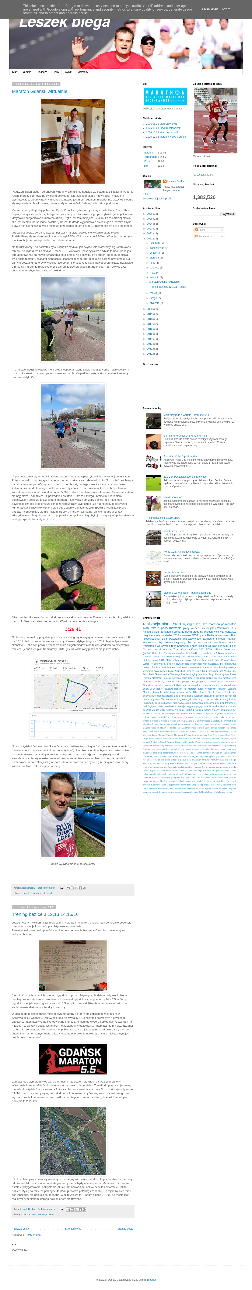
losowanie (154, 767)
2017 (150, 324)
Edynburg (208, 638)
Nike (218, 660)
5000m (210, 649)
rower (145, 781)
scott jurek (190, 781)
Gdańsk (197, 660)
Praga (145, 738)
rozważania (230, 653)
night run (202, 770)
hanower (206, 760)
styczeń (146, 785)
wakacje (232, 667)
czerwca (155, 267)
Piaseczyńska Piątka (225, 674)
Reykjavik (167, 738)
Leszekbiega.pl (204, 174)
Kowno (146, 731)
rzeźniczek (167, 685)
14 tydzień (228, 713)
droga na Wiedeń (203, 631)
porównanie (165, 777)
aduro (234, 742)
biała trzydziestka (213, 745)
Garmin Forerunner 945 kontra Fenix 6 (185, 435)
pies (217, 703)
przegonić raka (178, 777)
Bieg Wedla (225, 671)
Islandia (200, 728)
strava (229, 781)
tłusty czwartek (224, 785)
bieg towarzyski (165, 695)
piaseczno (209, 703)
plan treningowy (228, 703)
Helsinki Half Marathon (179, 728)
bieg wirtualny (172, 749)
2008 (190, 717)
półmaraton (228, 624)
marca (154, 293)
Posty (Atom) (33, 1234)
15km (145, 688)
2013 (150, 343)
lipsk (183, 656)
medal (233, 767)
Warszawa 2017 (226, 628)
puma (220, 681)
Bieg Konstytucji (180, 645)
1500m (153, 717)
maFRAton (218, 653)
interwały (214, 760)
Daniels (146, 728)
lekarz (223, 763)
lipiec (229, 763)
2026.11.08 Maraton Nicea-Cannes (166, 136)
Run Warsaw (184, 738)
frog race (182, 699)
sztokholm (216, 667)
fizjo (234, 756)
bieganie (215, 749)
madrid (181, 767)
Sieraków (195, 738)
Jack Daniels (211, 728)
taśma (183, 785)
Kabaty (221, 728)
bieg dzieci (227, 745)
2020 (150, 309)
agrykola (176, 678)
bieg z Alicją (180, 695)
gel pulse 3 (194, 699)
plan (146, 628)
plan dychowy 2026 (213, 774)
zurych (205, 656)
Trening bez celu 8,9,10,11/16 (163, 517)
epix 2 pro (214, 756)
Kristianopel (165, 731)
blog (160, 753)
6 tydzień (154, 721)
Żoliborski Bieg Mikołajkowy (211, 792)
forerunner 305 (150, 760)
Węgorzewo (200, 742)
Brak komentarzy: (47, 887)
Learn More (210, 9)
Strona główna (73, 1228)
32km (222, 717)
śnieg (195, 792)
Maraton (148, 152)
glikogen (186, 681)
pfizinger (188, 774)
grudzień (205, 699)
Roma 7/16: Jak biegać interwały (182, 551)
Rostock (167, 678)
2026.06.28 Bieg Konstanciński (163, 128)
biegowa (147, 753)
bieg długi (180, 642)
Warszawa (230, 631)
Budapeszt (225, 724)
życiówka (192, 649)
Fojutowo (168, 688)
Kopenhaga (231, 728)
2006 (179, 717)
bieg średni (149, 635)
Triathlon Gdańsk (159, 742)
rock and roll (230, 777)
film (229, 756)
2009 (195, 717)
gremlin (147, 653)
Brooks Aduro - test (174, 572)
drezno (156, 756)
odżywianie (197, 703)
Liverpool (175, 731)
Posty (200, 229)
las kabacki (166, 703)
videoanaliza (180, 788)
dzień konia (172, 756)
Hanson (178, 688)
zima (205, 685)
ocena (227, 770)
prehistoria (158, 706)
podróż (203, 681)
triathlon (147, 660)
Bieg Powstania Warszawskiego (181, 638)
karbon (146, 763)
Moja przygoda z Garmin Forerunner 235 (187, 414)
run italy (152, 781)
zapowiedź (223, 788)
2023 (150, 228)
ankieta (184, 745)
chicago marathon (228, 753)
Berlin (159, 688)
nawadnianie (191, 770)
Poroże (219, 692)
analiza (177, 745)
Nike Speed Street (203, 692)
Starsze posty (125, 1228)
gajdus (161, 760)
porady (212, 681)
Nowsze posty (21, 1228)
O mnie (27, 72)
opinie (145, 774)
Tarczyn (156, 656)
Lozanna (232, 688)
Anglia (184, 721)
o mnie (187, 703)
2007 (185, 717)
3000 (183, 671)
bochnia (220, 695)
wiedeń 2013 (158, 710)
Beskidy (216, 721)
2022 (150, 233)
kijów (152, 763)
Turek (227, 692)
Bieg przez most (162, 724)
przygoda (190, 706)
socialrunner (209, 781)
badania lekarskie (197, 745)
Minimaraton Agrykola (202, 735)
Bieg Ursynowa (210, 671)
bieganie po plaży (228, 749)
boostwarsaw (169, 753)
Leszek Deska (175, 181)
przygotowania (203, 706)
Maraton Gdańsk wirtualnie (39, 91)
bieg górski (205, 645)
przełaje (181, 706)
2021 (150, 238)
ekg (193, 756)
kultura (173, 763)
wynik (215, 788)
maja (153, 272)
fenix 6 (224, 756)
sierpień (199, 781)
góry (189, 760)
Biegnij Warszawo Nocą (182, 724)
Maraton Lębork (152, 649)
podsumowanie (171, 628)
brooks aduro (188, 753)
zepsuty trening (158, 792)
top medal (205, 785)
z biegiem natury (202, 710)
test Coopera (193, 785)
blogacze (186, 663)
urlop (224, 667)
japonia (222, 699)
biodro (154, 753)
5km (146, 165)
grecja (167, 760)
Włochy (162, 663)
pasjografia (167, 774)
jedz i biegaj (230, 760)
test (184, 685)
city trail (232, 695)
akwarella (169, 745)
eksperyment (202, 756)
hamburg (148, 631)
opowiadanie (155, 774)
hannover (196, 760)
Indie (193, 728)
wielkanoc (191, 788)
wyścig (187, 624)
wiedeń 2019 (171, 635)
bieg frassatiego (158, 749)
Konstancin (210, 688)
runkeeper (172, 781)
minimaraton (169, 667)
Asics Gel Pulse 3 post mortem (181, 456)
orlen (233, 656)
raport (158, 685)
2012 (150, 348)
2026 (150, 213)
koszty (166, 763)
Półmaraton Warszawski (156, 645)
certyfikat (207, 753)
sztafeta (147, 656)
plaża (226, 774)
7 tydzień (163, 721)
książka (156, 703)
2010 (201, 717)
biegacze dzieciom (201, 749)
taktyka (177, 685)
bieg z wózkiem (195, 695)
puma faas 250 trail (195, 777)
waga (155, 660)
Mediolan (203, 674)
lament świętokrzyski (209, 763)
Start (14, 72)
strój (234, 781)
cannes (199, 753)
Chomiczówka (162, 674)
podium (233, 774)
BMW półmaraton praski (179, 660)
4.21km (190, 671)
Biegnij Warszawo (226, 649)
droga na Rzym (183, 631)
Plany (56, 72)
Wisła (191, 742)
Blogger (151, 1279)
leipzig (176, 656)
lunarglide (172, 767)
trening (232, 642)
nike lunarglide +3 (215, 770)
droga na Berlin (205, 635)
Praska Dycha (155, 738)
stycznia (155, 302)
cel (226, 695)
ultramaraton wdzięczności (162, 788)
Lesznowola (208, 660)
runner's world (222, 635)
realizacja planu (45, 1214)
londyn (195, 681)
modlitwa (170, 770)
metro (145, 770)
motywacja (178, 703)
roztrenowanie (194, 656)
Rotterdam (157, 653)
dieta (219, 656)
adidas (209, 742)
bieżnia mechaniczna (225, 678)
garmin (226, 656)
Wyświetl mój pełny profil (157, 198)
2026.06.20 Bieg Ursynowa (161, 123)
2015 (150, 333)
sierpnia (155, 257)
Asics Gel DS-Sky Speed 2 (199, 721)
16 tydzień (162, 717)
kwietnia (155, 277)
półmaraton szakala (215, 777)
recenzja (206, 667)
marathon (189, 767)
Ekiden (232, 645)
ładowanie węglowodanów (222, 685)
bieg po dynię (205, 653)
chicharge (147, 756)
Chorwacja (174, 674)
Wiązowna (166, 656)
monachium (180, 770)
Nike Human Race (221, 735)
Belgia (198, 671)
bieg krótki (191, 653)
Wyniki (68, 72)
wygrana (209, 788)
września (155, 252)
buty (193, 663)
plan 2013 (198, 774)
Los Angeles (208, 628)
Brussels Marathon (211, 724)
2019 (150, 314)
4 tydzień (230, 717)
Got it (226, 9)
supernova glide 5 (159, 785)
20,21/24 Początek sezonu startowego (185, 476)
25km (216, 717)
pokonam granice (151, 777)
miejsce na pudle (157, 770)
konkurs (159, 763)
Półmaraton (150, 156)
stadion (224, 706)
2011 (150, 353)
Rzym (233, 660)
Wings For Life (150, 663)
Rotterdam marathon (174, 653)
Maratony (83, 72)
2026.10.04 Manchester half (162, 132)
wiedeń (195, 628)
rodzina (215, 706)
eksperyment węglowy (207, 663)
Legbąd (194, 674)
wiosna (170, 710)
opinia (233, 770)
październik (178, 774)
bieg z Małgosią (196, 678)
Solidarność (205, 738)
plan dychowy (195, 642)
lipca (153, 262)
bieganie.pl (209, 695)
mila (161, 667)
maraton (27, 893)
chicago (215, 753)
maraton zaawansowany (219, 767)
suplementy (174, 785)
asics (184, 678)
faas (178, 681)
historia (214, 699)
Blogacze (42, 72)
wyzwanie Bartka (183, 710)
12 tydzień (208, 713)
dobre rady (148, 699)
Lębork (194, 645)
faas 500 (160, 699)
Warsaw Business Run (177, 742)
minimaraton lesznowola (189, 667)
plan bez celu (39, 893)
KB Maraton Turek (193, 688)
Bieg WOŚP (226, 721)
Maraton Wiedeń (173, 497)
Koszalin (221, 688)
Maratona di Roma (174, 531)
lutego (154, 298)
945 (178, 721)
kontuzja (147, 703)
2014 (150, 338)
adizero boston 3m (221, 742)
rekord (155, 628)
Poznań (225, 660)
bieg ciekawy (165, 642)
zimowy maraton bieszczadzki (179, 792)
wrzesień (200, 788)
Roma (175, 738)
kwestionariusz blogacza (188, 763)
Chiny (234, 724)
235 (211, 717)
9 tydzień (172, 721)
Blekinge (198, 724)
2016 (150, 329)
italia (222, 760)
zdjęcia (170, 671)
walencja (219, 631)
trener (213, 785)
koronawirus (230, 663)
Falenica (185, 674)
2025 (150, 218)
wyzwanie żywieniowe (154, 671)
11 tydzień (198, 713)
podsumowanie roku (215, 642)
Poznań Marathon (152, 678)
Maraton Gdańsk (188, 731)
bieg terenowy (174, 663)
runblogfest (162, 781)
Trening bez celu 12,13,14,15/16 (45, 914)
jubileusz (231, 699)
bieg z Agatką (186, 749)
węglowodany (195, 685)
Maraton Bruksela (152, 692)
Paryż (212, 674)
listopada (155, 242)
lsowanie (163, 767)
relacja (160, 635)
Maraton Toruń (203, 731)
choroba (170, 681)
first (221, 663)
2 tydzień (172, 717)
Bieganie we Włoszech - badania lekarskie (187, 592)
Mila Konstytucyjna (174, 692)
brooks (178, 753)
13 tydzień (218, 713)
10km (147, 161)
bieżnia (209, 678)
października (157, 247)
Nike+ (233, 735)
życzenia (228, 792)
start (49, 893)
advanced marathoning (153, 745)
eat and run (184, 756)
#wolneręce (170, 713)
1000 (213, 656)
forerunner (171, 699)
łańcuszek (159, 713)
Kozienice (154, 731)
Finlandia (155, 728)
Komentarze (203, 236)
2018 (150, 319)
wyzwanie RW (188, 635)
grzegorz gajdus (178, 760)
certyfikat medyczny (153, 681)
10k (190, 713)
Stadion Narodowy (220, 738)
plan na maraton (163, 631)
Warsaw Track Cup (174, 649)
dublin (163, 756)
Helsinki (164, 728)
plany (186, 628)
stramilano (220, 781)
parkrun (220, 638)
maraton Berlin (150, 667)
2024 (150, 223)
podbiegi (147, 706)
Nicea (189, 692)
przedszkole (170, 706)
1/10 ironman (182, 713)
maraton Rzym (200, 767)
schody (181, 781)
